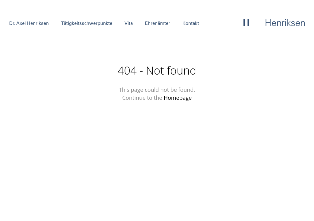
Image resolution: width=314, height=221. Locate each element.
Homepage (178, 97)
